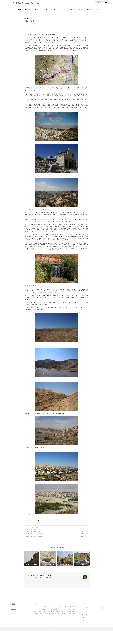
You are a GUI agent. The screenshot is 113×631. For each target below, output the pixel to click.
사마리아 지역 (29, 534)
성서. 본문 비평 (52, 606)
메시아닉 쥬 (72, 613)
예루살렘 (59, 606)
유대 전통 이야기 (61, 9)
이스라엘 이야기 (72, 9)
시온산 (41, 611)
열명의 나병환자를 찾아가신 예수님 (33, 533)
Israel (36, 609)
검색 (101, 607)
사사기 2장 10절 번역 (70, 609)
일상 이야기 (80, 9)
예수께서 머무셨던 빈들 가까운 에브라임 (34, 536)
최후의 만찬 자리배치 (74, 606)
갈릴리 (66, 613)
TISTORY (57, 629)
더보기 (35, 616)
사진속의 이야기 (89, 9)
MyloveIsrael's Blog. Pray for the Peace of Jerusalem (39, 577)
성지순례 (55, 613)
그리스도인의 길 (28, 9)
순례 (46, 606)
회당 (36, 606)
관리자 (62, 629)
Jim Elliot (75, 611)
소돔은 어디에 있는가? (30, 529)
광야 (64, 611)
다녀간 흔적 (98, 9)
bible (36, 611)
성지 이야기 (52, 9)
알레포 (46, 611)
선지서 (41, 613)
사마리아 (61, 613)
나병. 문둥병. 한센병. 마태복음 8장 (55, 609)
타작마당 (69, 611)
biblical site (48, 613)
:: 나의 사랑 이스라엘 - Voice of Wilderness (25, 3)
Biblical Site (28, 527)
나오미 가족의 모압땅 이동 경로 (32, 531)
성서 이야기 (44, 9)
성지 (51, 611)
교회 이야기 (36, 9)
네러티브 (65, 606)
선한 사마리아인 (57, 611)
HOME (20, 9)
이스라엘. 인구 (43, 609)
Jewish (41, 606)
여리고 (36, 613)
